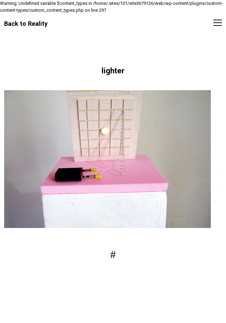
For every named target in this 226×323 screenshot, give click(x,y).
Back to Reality (26, 23)
